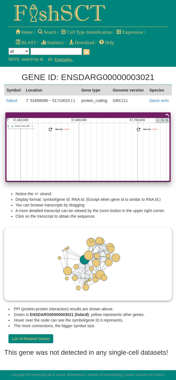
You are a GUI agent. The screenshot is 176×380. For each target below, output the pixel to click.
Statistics (52, 42)
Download (81, 42)
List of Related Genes (31, 338)
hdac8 (11, 100)
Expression (130, 32)
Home (24, 32)
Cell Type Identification (86, 32)
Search (47, 32)
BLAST (25, 42)
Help (106, 42)
